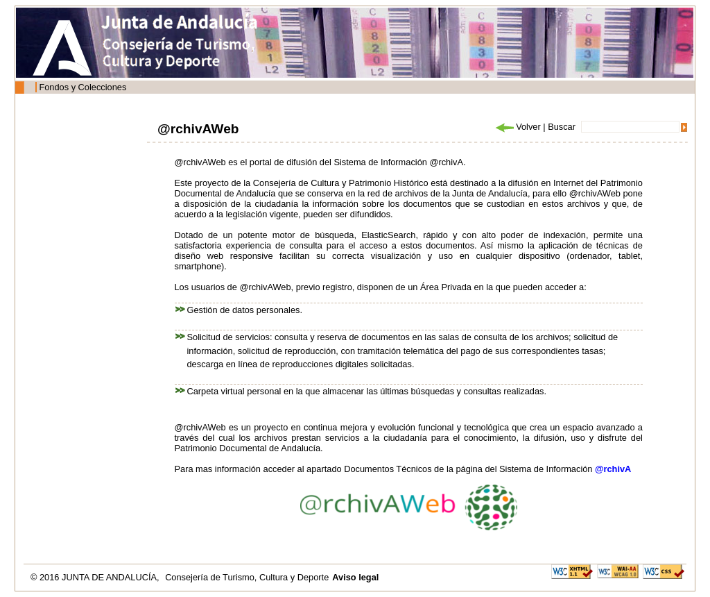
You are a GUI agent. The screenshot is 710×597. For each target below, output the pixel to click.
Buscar (561, 126)
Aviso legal (355, 577)
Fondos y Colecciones (82, 87)
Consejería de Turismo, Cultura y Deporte (247, 577)
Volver (517, 126)
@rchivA (613, 469)
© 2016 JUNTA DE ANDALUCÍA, (96, 577)
